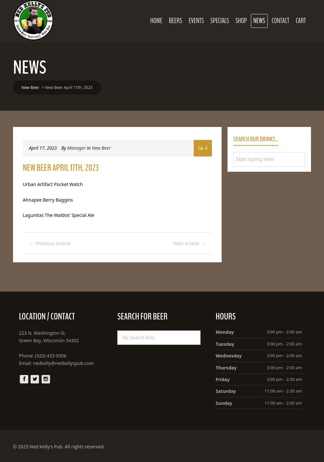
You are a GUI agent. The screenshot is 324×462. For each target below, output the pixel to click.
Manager (76, 148)
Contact (280, 20)
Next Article (189, 243)
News (259, 20)
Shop (241, 20)
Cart (301, 20)
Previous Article (50, 243)
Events (196, 20)
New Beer (101, 148)
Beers (175, 20)
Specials (219, 20)
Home (156, 20)
